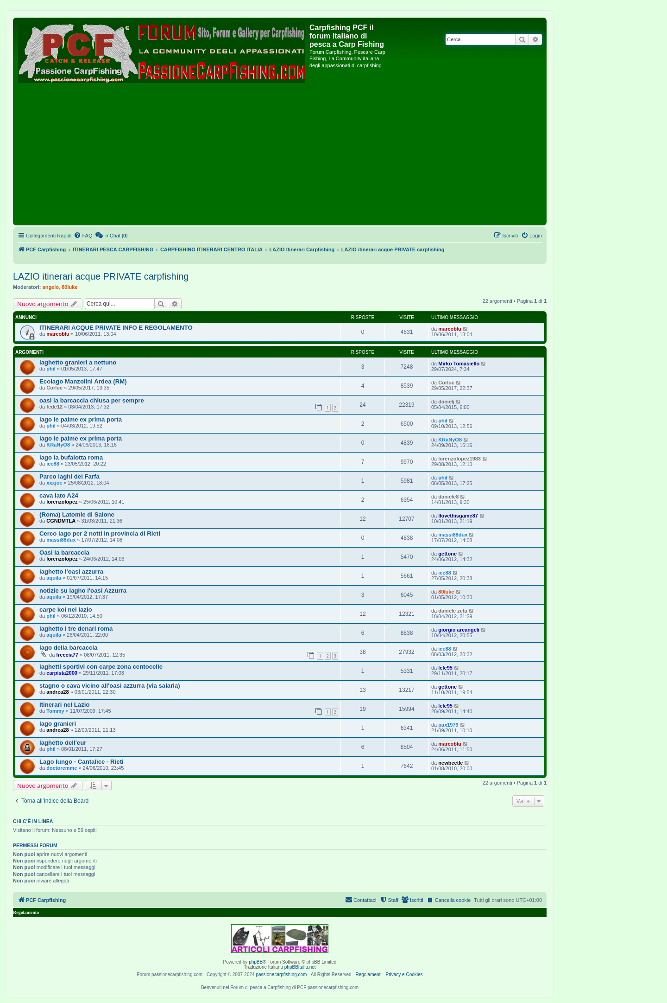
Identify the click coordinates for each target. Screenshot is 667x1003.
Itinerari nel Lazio (64, 704)
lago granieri (57, 723)
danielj (446, 401)
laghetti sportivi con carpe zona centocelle (101, 666)
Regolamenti (368, 974)
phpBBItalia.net (300, 967)
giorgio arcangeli (458, 629)
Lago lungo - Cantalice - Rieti (81, 761)
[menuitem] (83, 235)
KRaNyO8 (58, 444)
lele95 (445, 668)
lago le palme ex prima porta (80, 419)
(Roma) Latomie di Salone (76, 514)
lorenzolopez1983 (459, 458)
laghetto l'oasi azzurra (71, 571)
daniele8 (448, 496)
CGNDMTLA (61, 521)
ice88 (52, 463)
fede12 (54, 406)
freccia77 (67, 655)
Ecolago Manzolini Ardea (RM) (83, 381)
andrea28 (57, 692)
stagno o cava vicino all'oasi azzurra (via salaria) (109, 685)
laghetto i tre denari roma (76, 628)
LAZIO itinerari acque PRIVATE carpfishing (101, 276)
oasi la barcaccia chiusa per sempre (91, 400)
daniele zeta (452, 610)
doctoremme (61, 768)
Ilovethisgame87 (458, 515)
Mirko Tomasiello (458, 363)
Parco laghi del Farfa (69, 476)
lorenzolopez (61, 502)
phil (51, 368)
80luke (69, 287)
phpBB (256, 962)
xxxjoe (54, 483)
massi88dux (61, 540)
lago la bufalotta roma (71, 457)
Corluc (54, 387)
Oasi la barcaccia (64, 552)
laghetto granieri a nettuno (77, 362)
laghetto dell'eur (62, 742)
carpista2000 (61, 673)
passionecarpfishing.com (281, 974)
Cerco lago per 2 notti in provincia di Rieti (99, 533)
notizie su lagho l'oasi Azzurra (82, 590)
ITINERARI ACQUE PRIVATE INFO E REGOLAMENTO (116, 327)
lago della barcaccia (68, 647)
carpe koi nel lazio (65, 609)
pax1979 (448, 725)
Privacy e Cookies (404, 974)
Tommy (55, 711)
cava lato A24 (58, 495)
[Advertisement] (279, 153)
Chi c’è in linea (33, 821)
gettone (447, 553)
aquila (53, 578)
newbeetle (450, 763)
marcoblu (57, 334)
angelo (51, 287)
